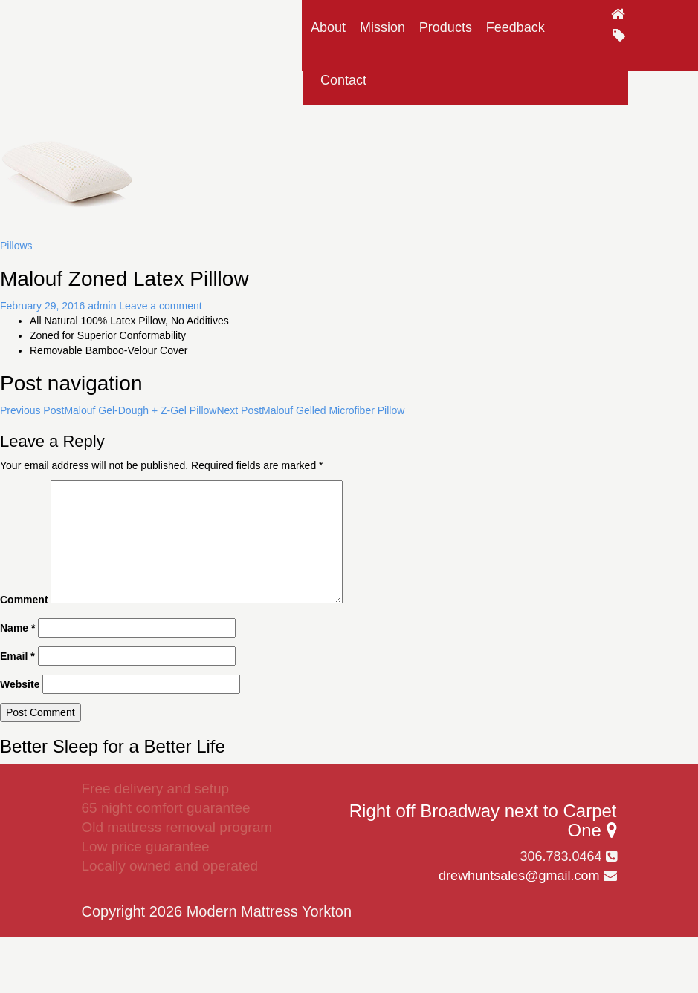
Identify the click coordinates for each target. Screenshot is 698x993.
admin (102, 306)
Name (17, 628)
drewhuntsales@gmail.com (519, 875)
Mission (382, 27)
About (328, 27)
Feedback (515, 27)
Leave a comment (160, 306)
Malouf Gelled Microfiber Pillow (310, 410)
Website (19, 684)
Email (17, 656)
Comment (24, 600)
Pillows (16, 246)
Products (445, 27)
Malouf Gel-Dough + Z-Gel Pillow (108, 410)
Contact (343, 80)
